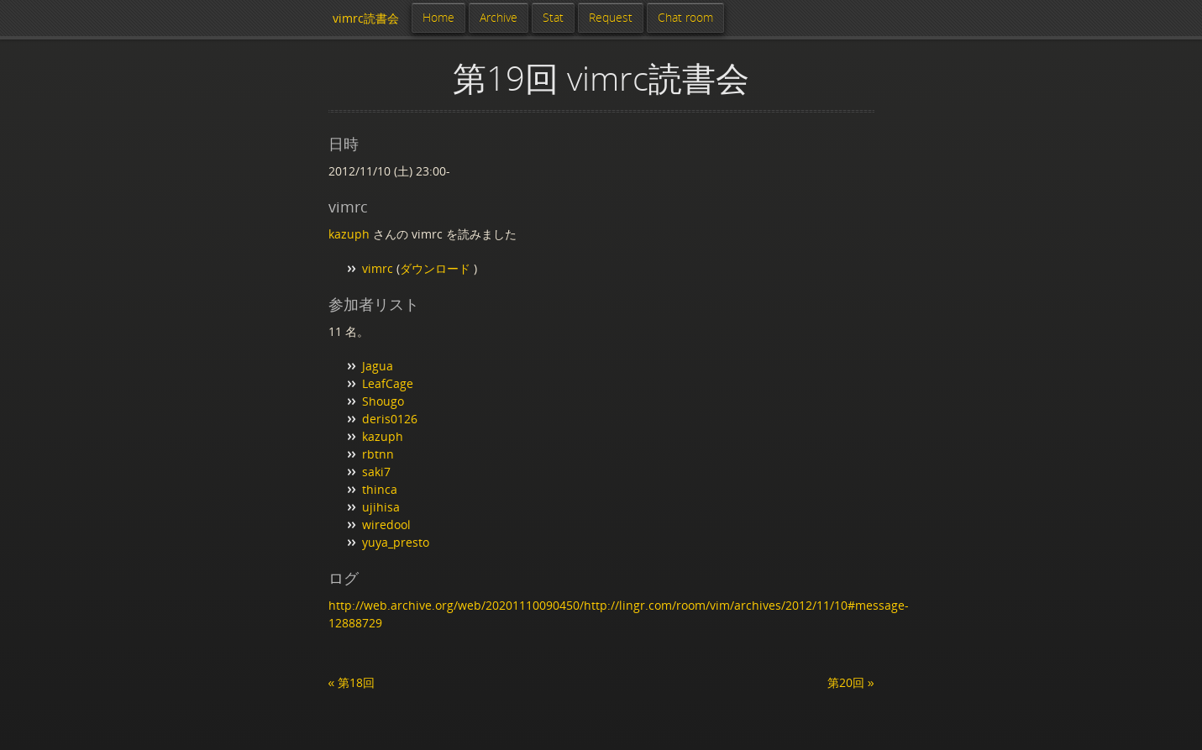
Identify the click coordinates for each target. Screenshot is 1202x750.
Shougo (383, 401)
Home (438, 17)
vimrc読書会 (366, 18)
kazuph (349, 234)
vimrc (377, 268)
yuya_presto (395, 542)
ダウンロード (437, 268)
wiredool (386, 524)
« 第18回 (351, 682)
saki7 (376, 472)
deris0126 (389, 419)
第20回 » (850, 682)
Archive (498, 17)
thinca (379, 489)
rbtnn (378, 454)
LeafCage (387, 383)
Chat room (685, 17)
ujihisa (381, 507)
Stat (553, 17)
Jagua (377, 366)
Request (610, 17)
